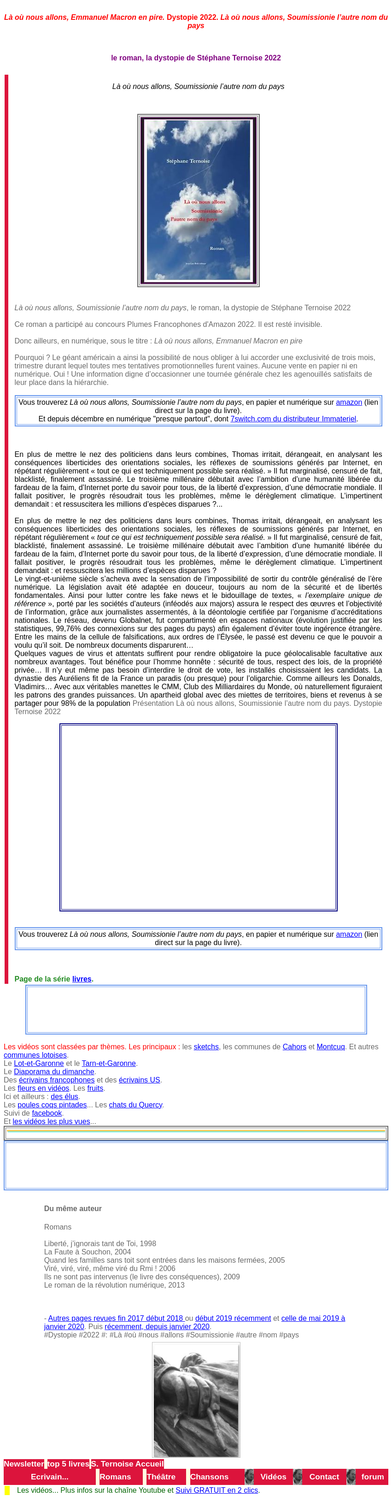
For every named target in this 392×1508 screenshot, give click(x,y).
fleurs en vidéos (43, 1088)
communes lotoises (35, 1055)
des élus (64, 1096)
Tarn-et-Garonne (109, 1063)
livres (82, 979)
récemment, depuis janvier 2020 (157, 1327)
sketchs (206, 1047)
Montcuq (330, 1047)
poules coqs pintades (52, 1105)
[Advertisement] (196, 1008)
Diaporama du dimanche (54, 1072)
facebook (47, 1113)
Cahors (295, 1047)
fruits (95, 1088)
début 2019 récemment (233, 1318)
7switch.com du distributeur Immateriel (293, 419)
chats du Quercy (135, 1105)
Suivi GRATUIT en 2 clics (217, 1490)
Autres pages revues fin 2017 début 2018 (116, 1318)
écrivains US (139, 1080)
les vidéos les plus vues (51, 1121)
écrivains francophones (57, 1080)
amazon (349, 402)
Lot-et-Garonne (39, 1063)
